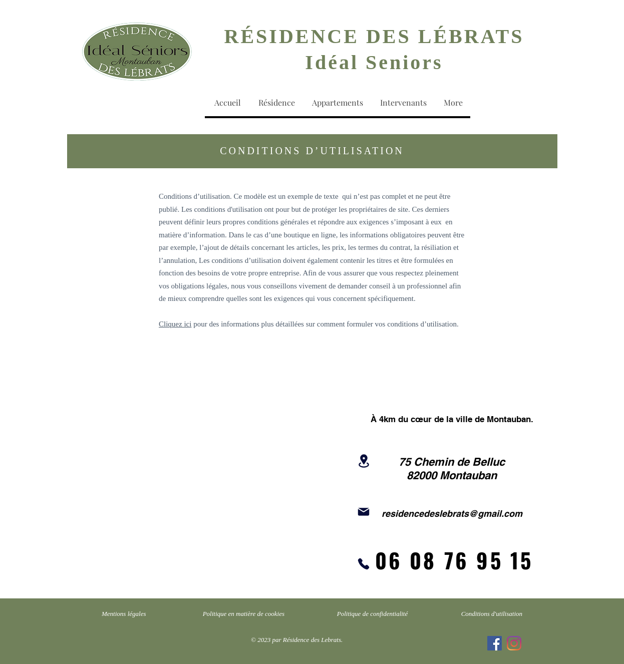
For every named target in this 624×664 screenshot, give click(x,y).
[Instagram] (514, 643)
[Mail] (363, 511)
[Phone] (363, 563)
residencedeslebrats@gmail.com (452, 513)
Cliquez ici (175, 324)
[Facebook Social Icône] (494, 643)
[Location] (363, 461)
